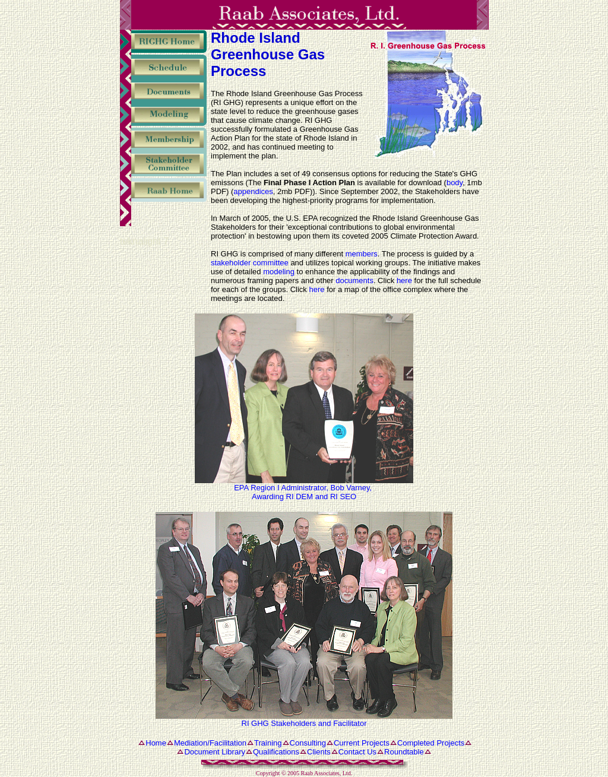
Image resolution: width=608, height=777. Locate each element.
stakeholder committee (250, 262)
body (454, 182)
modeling (278, 271)
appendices (253, 191)
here (404, 280)
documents (354, 280)
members (362, 253)
